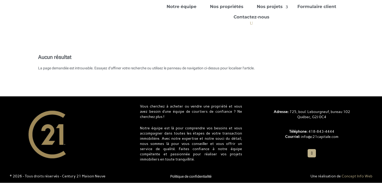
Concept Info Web (357, 176)
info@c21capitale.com (319, 137)
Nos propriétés (226, 6)
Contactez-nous (251, 16)
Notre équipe (181, 6)
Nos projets (270, 6)
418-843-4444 (321, 131)
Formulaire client (317, 6)
